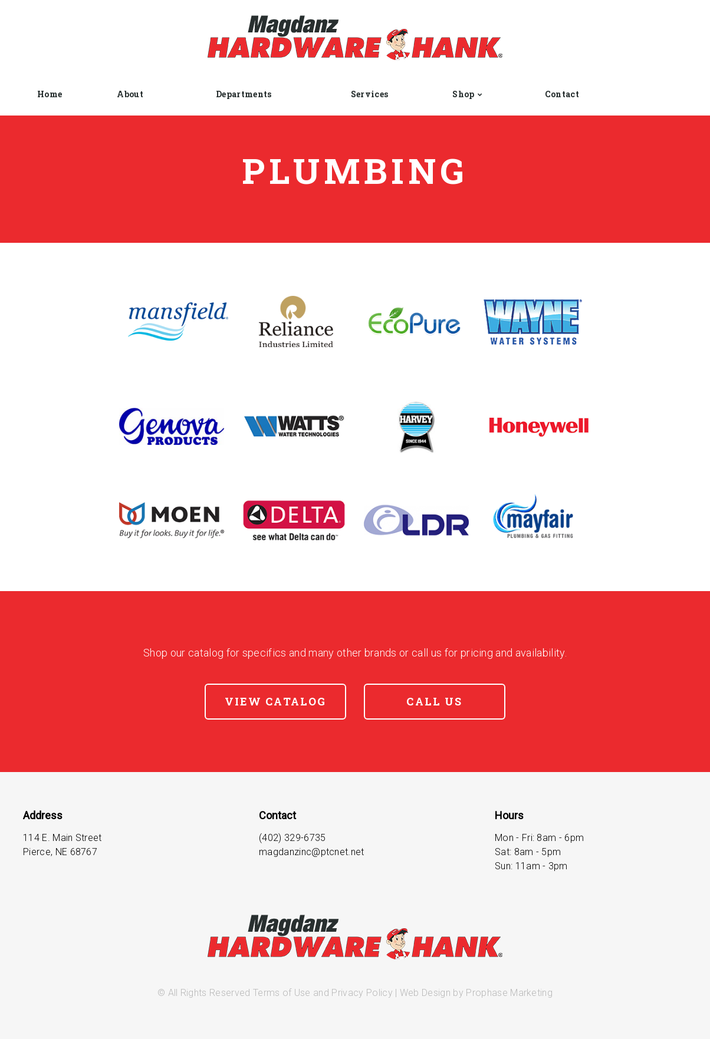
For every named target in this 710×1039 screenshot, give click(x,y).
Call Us (434, 701)
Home (49, 94)
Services (370, 94)
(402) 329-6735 (292, 837)
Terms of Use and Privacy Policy (323, 992)
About (130, 94)
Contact (562, 94)
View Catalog (276, 701)
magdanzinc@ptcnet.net (311, 851)
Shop (463, 94)
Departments (244, 94)
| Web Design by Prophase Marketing (473, 992)
